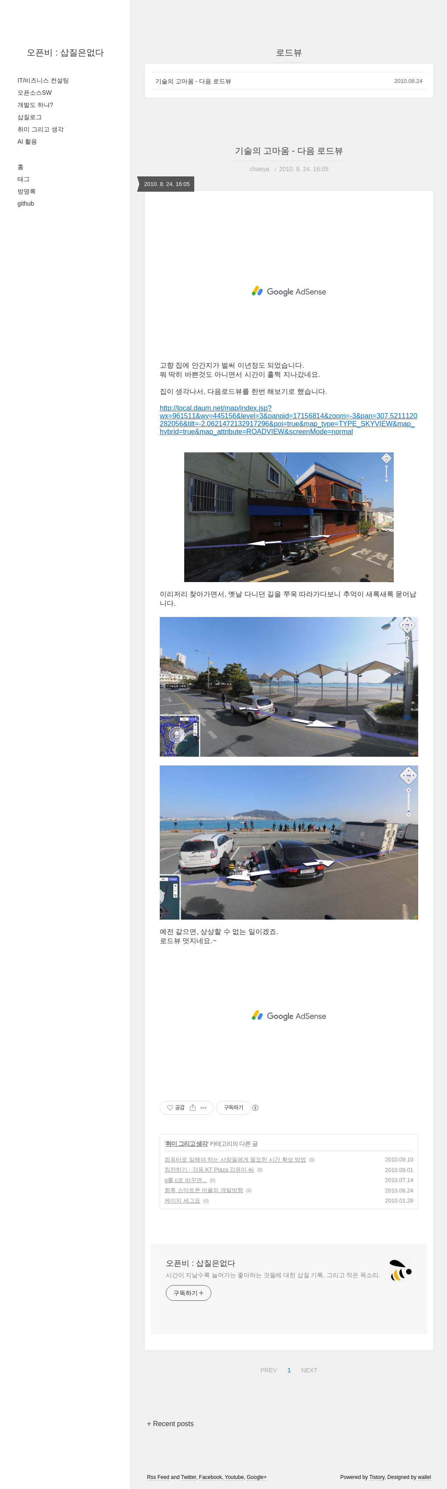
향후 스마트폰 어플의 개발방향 (204, 1190)
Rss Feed (158, 1477)
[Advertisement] (289, 291)
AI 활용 (27, 141)
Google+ (257, 1477)
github (25, 203)
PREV (267, 1369)
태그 (23, 179)
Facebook (210, 1477)
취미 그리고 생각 (40, 129)
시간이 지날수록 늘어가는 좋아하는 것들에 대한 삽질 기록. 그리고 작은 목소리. (273, 1275)
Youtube (234, 1477)
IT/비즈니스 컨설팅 (43, 80)
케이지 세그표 (182, 1200)
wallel (424, 1477)
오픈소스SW (34, 92)
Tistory (377, 1477)
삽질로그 (29, 117)
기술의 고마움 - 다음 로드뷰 (193, 81)
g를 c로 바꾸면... (186, 1180)
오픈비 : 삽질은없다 (65, 52)
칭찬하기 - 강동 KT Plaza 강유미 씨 (209, 1169)
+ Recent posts (170, 1423)
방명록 (26, 191)
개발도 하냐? (35, 104)
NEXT (308, 1369)
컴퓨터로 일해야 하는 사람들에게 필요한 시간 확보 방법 (235, 1159)
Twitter (188, 1477)
